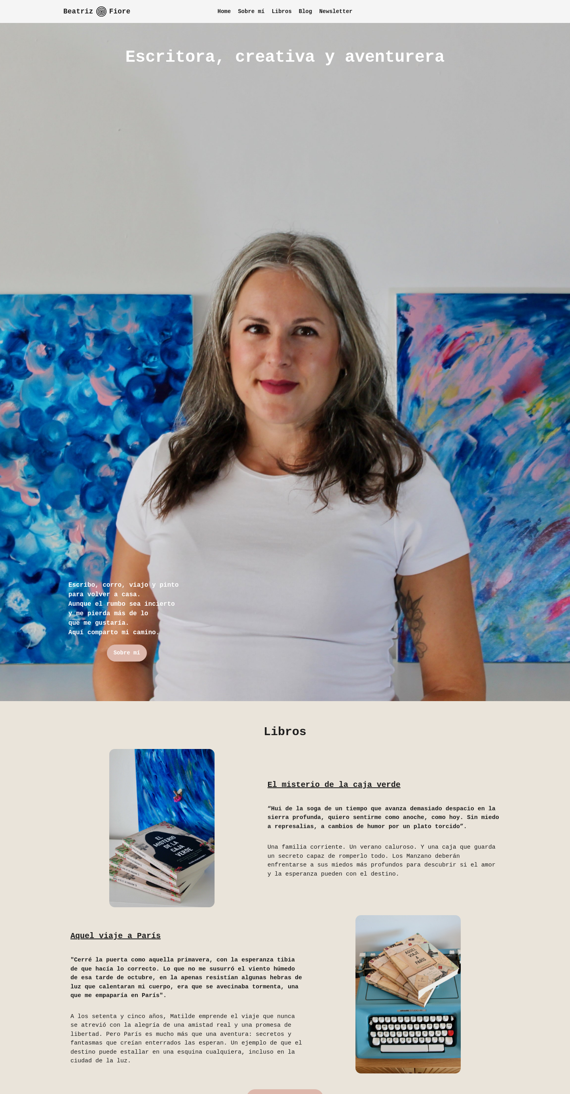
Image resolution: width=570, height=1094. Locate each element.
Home (224, 11)
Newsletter (335, 11)
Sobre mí (251, 11)
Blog (305, 11)
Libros (281, 11)
